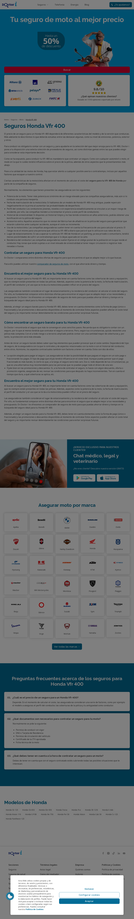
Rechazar (89, 889)
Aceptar (89, 901)
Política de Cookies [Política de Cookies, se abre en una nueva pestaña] (35, 909)
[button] (10, 896)
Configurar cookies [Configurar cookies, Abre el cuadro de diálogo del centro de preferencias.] (89, 894)
